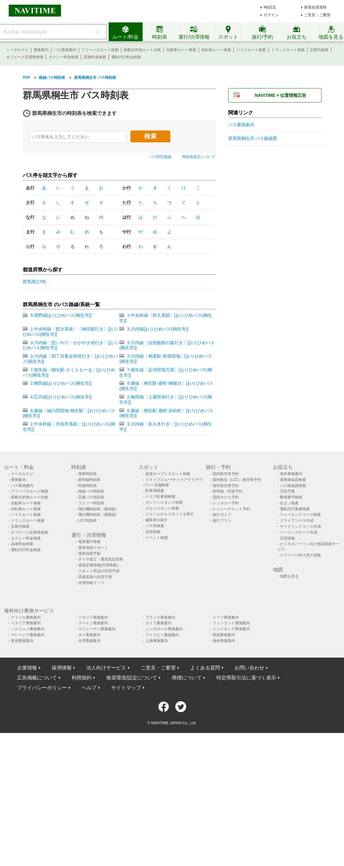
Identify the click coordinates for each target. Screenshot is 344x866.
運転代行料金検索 (126, 57)
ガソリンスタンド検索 (164, 502)
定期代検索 (319, 50)
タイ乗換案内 (89, 635)
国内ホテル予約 (226, 497)
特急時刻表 (87, 485)
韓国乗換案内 (224, 635)
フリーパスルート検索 (100, 50)
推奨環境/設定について (131, 677)
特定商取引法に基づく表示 (246, 677)
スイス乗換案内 (158, 623)
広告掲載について (37, 677)
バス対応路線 (160, 157)
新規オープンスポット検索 (167, 474)
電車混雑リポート (93, 547)
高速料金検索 (95, 57)
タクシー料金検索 (63, 57)
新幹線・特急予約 (228, 491)
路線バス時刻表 (91, 491)
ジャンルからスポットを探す (169, 514)
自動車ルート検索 (181, 50)
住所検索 (152, 532)
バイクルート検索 (251, 50)
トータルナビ (17, 50)
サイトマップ (126, 687)
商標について (187, 677)
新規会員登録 (315, 7)
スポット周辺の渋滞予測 (98, 571)
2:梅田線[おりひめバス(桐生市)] (61, 383)
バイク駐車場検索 (160, 496)
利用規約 (82, 677)
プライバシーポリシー (42, 687)
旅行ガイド (222, 514)
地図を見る (289, 576)
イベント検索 (156, 537)
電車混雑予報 (89, 553)
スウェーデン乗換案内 (96, 629)
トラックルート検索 (288, 50)
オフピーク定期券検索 (25, 57)
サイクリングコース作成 (300, 526)
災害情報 (287, 538)
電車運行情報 (89, 542)
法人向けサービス (106, 667)
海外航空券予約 (226, 485)
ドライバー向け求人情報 (300, 555)
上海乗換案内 (156, 641)
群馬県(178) (34, 281)
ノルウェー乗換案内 (28, 629)
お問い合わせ (249, 667)
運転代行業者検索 (295, 509)
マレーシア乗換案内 (28, 635)
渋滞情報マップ (91, 583)
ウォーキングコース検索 (300, 514)
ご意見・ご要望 (317, 15)
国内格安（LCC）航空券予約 (237, 480)
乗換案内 (41, 50)
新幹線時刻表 (89, 480)
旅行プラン (222, 520)
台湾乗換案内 (89, 641)
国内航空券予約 (226, 474)
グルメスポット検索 (162, 508)
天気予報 (287, 491)
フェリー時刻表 (91, 503)
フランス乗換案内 (160, 617)
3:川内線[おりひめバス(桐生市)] (157, 328)
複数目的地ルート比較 (142, 50)
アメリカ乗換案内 (26, 617)
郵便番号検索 (291, 497)
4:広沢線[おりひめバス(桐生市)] (61, 396)
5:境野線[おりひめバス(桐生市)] (61, 315)
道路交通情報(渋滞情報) (98, 565)
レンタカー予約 (226, 503)
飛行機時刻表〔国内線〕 (98, 509)
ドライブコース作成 (296, 520)
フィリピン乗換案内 (162, 635)
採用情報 (62, 667)
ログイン (271, 15)
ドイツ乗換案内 (226, 617)
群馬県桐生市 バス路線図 (252, 138)
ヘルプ (89, 687)
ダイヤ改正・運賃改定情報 (100, 559)
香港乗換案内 (22, 641)
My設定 (270, 7)
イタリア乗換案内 (26, 623)
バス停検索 (154, 526)
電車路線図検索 (293, 480)
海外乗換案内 (291, 474)
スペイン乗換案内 (93, 623)
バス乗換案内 (65, 50)
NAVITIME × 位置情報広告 (281, 95)
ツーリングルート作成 (298, 532)
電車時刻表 (87, 474)
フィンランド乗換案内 (231, 623)
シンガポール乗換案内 (164, 629)
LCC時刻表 (87, 520)
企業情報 (27, 667)
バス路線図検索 (293, 485)
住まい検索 (289, 503)
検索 (150, 136)
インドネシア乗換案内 (231, 629)
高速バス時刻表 (91, 497)
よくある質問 (205, 667)
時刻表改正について (199, 157)
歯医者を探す (156, 520)
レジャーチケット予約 (231, 509)
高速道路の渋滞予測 (95, 577)
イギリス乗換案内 (93, 617)
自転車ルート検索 (216, 50)
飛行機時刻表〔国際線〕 (98, 514)
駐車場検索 (154, 490)
